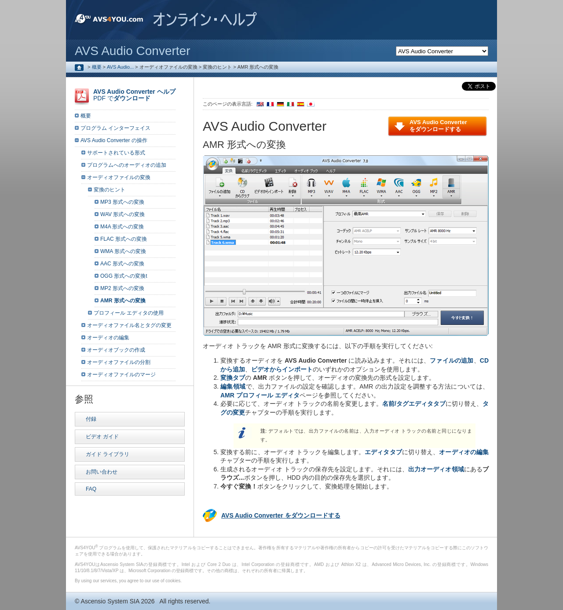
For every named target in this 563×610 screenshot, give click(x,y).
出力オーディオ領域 (436, 469)
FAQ (91, 489)
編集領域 (233, 386)
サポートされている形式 (116, 153)
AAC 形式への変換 (122, 264)
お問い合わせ (101, 472)
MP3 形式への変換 (122, 202)
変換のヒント (109, 190)
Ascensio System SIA (109, 601)
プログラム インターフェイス (115, 128)
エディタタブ (383, 452)
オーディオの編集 (464, 452)
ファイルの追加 (451, 360)
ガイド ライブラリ (107, 454)
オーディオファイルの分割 (118, 362)
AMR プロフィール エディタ (260, 395)
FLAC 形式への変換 (123, 239)
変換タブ (232, 377)
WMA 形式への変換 (123, 251)
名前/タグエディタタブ (414, 403)
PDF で (134, 95)
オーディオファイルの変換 (118, 177)
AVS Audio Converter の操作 (113, 140)
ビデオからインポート (282, 369)
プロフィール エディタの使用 (129, 313)
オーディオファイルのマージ (121, 374)
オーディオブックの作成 (116, 350)
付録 (91, 419)
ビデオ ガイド (102, 437)
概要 (97, 67)
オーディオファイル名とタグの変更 (129, 325)
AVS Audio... (120, 67)
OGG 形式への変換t (123, 276)
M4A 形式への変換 (122, 227)
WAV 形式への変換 (122, 214)
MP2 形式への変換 (122, 288)
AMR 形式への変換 (123, 301)
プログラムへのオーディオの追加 (126, 165)
